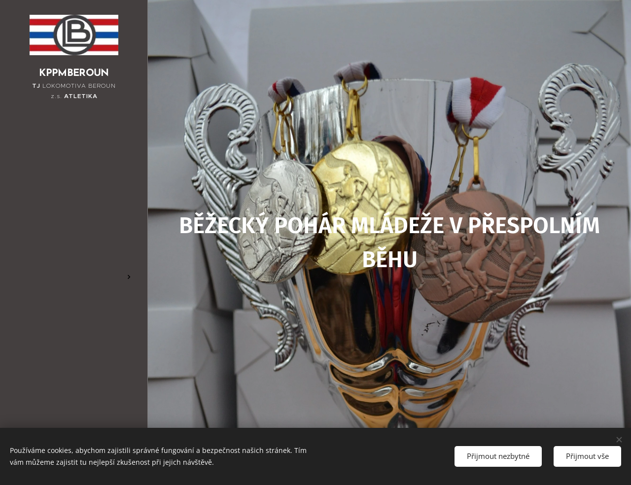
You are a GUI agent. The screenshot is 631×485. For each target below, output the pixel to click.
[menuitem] (74, 193)
